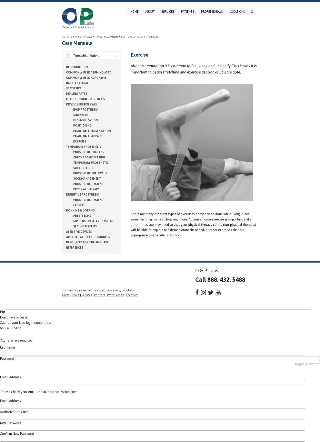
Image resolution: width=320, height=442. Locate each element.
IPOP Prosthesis (85, 109)
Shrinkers (80, 115)
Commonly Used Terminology (88, 72)
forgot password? (307, 364)
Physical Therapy (86, 189)
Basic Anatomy (77, 83)
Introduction (77, 67)
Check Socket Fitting (89, 157)
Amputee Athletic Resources (88, 237)
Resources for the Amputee (87, 242)
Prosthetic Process (88, 152)
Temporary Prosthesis (83, 146)
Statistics (73, 88)
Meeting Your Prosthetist (86, 99)
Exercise (154, 36)
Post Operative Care (133, 36)
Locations (237, 11)
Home (134, 11)
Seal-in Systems (85, 226)
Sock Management (87, 178)
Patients (187, 11)
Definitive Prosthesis (82, 194)
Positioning (82, 125)
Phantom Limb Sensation (92, 130)
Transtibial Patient (106, 36)
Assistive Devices (79, 231)
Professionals (212, 11)
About (150, 11)
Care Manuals (83, 36)
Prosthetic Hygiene (88, 184)
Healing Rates (76, 93)
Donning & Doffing (80, 210)
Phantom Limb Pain (87, 136)
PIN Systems (82, 215)
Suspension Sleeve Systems (93, 221)
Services (167, 11)
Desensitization (85, 120)
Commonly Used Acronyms (86, 77)
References (74, 247)
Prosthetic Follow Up (90, 173)
